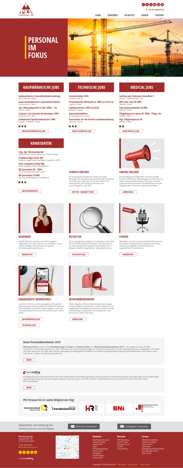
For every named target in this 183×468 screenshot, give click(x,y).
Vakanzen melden (149, 442)
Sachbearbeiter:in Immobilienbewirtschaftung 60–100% (39, 97)
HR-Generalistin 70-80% (29, 175)
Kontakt (159, 15)
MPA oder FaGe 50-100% (130, 102)
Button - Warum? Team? (83, 192)
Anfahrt (120, 446)
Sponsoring (146, 453)
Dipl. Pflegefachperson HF (130, 119)
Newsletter (97, 453)
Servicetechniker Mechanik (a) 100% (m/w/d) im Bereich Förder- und (91, 103)
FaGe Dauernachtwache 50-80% (133, 107)
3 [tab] (25, 126)
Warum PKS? (27, 254)
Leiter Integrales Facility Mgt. (32, 164)
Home (98, 15)
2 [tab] (22, 126)
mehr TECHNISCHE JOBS (82, 131)
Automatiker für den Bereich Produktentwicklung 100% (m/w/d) (91, 121)
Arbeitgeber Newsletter (136, 426)
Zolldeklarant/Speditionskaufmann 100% (37, 119)
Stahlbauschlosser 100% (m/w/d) (84, 107)
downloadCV (98, 457)
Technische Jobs (29, 325)
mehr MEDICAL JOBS (131, 131)
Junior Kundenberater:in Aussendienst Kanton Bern (39, 103)
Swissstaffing (122, 449)
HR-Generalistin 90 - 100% (30, 169)
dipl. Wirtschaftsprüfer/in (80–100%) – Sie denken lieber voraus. (38, 109)
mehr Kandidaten (30, 192)
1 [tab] (19, 126)
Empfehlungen (98, 455)
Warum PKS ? (98, 451)
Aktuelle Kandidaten (150, 440)
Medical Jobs (98, 444)
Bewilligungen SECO (150, 451)
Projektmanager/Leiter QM (31, 158)
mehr (29, 360)
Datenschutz (145, 464)
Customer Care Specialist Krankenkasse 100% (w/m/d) (39, 115)
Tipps (95, 446)
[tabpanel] (41, 109)
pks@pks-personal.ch (29, 447)
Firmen (144, 15)
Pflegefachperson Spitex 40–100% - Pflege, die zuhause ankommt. (140, 115)
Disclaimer (122, 464)
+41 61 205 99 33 (156, 9)
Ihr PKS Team (122, 442)
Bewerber (113, 15)
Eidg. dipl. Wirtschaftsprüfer (31, 152)
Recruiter (129, 15)
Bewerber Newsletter (86, 426)
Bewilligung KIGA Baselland (153, 449)
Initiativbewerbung (100, 449)
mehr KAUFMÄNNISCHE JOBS (34, 131)
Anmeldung (128, 192)
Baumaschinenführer (78, 113)
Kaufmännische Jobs (31, 319)
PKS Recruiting (79, 254)
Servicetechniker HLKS (79, 96)
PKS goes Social (123, 444)
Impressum (133, 464)
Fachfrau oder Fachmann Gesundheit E (136, 96)
